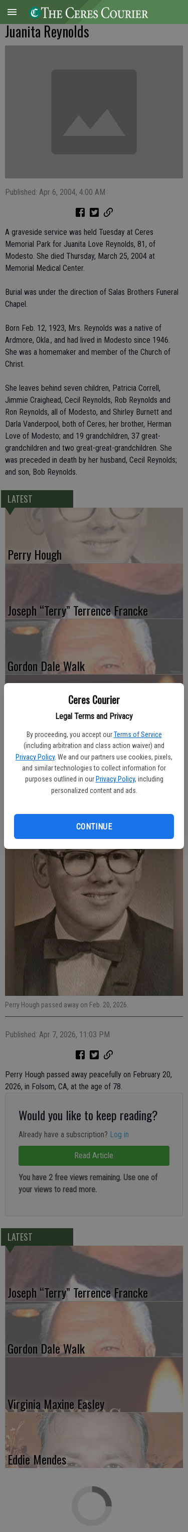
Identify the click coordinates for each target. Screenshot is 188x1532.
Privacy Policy (35, 757)
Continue (94, 826)
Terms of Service (138, 735)
